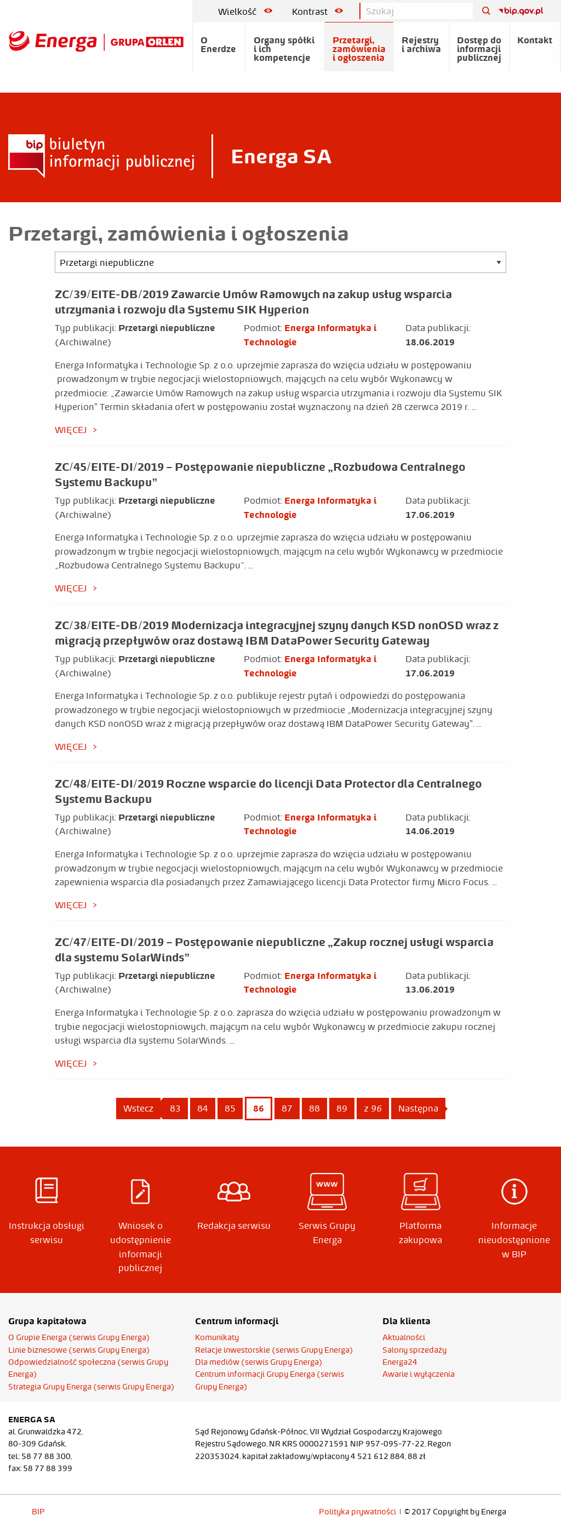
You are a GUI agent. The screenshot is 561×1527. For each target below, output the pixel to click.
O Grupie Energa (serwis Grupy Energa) (79, 1337)
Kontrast (318, 11)
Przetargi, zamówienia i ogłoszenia (359, 49)
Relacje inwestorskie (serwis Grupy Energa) (274, 1350)
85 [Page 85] (230, 1108)
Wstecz (138, 1108)
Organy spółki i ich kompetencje (284, 49)
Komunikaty (217, 1337)
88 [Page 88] (314, 1108)
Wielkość (245, 11)
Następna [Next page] (421, 1108)
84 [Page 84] (202, 1108)
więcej (71, 429)
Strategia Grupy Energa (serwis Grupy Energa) (91, 1387)
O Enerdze (218, 44)
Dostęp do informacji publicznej (479, 49)
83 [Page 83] (175, 1108)
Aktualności (403, 1337)
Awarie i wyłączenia (418, 1374)
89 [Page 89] (341, 1108)
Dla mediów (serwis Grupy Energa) (259, 1362)
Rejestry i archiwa (421, 44)
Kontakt (534, 40)
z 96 (373, 1108)
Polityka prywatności (357, 1512)
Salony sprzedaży (414, 1350)
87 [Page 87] (287, 1108)
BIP (38, 1512)
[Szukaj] (482, 11)
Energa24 (399, 1362)
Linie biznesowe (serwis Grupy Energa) (79, 1350)
